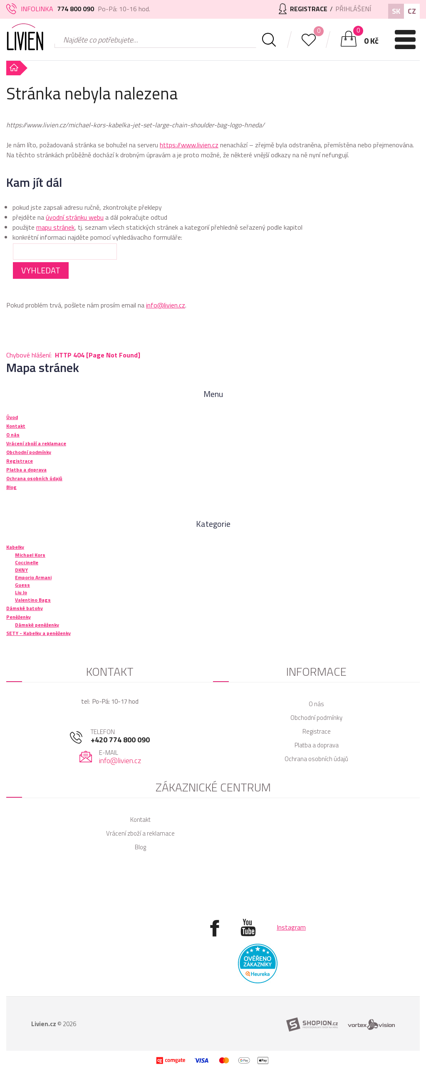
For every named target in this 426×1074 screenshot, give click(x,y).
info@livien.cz (165, 305)
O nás (316, 704)
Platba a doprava (317, 745)
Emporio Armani (33, 577)
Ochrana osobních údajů (316, 759)
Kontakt (140, 819)
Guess (22, 585)
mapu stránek (55, 227)
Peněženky (18, 617)
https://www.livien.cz (189, 145)
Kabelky (15, 547)
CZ (412, 11)
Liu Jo (21, 592)
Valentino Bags (33, 600)
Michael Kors (30, 555)
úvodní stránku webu (75, 217)
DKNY (21, 570)
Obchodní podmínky (316, 717)
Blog (140, 847)
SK (396, 11)
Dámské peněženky (37, 625)
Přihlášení (353, 9)
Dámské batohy (24, 608)
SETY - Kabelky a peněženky (38, 633)
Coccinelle (26, 562)
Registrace (316, 731)
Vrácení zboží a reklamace (140, 833)
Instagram (291, 927)
